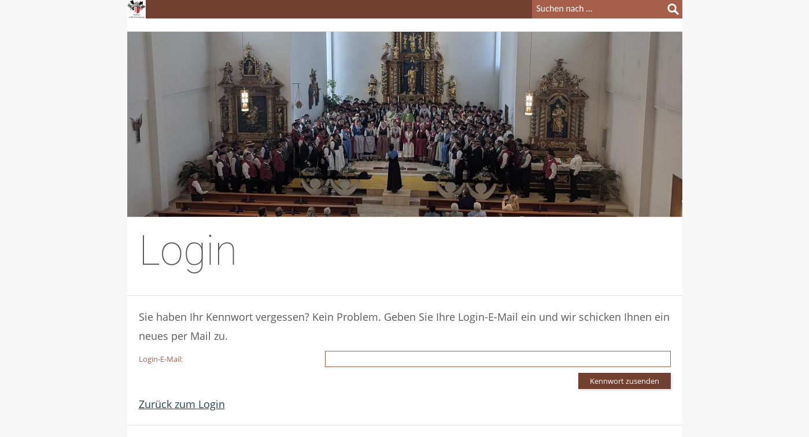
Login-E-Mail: (161, 359)
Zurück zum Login (182, 404)
